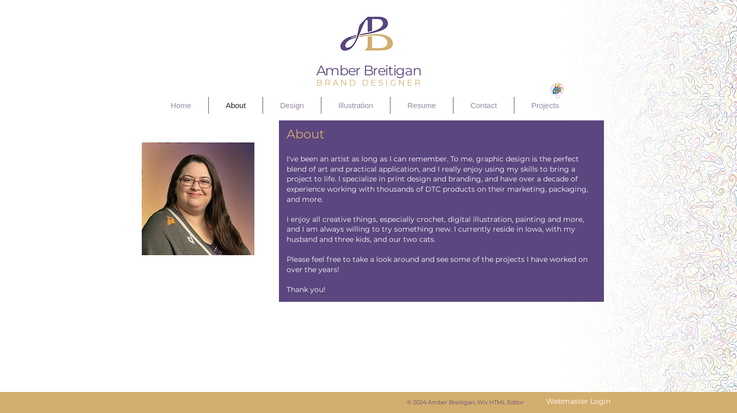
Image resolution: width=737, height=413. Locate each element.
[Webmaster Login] (578, 402)
